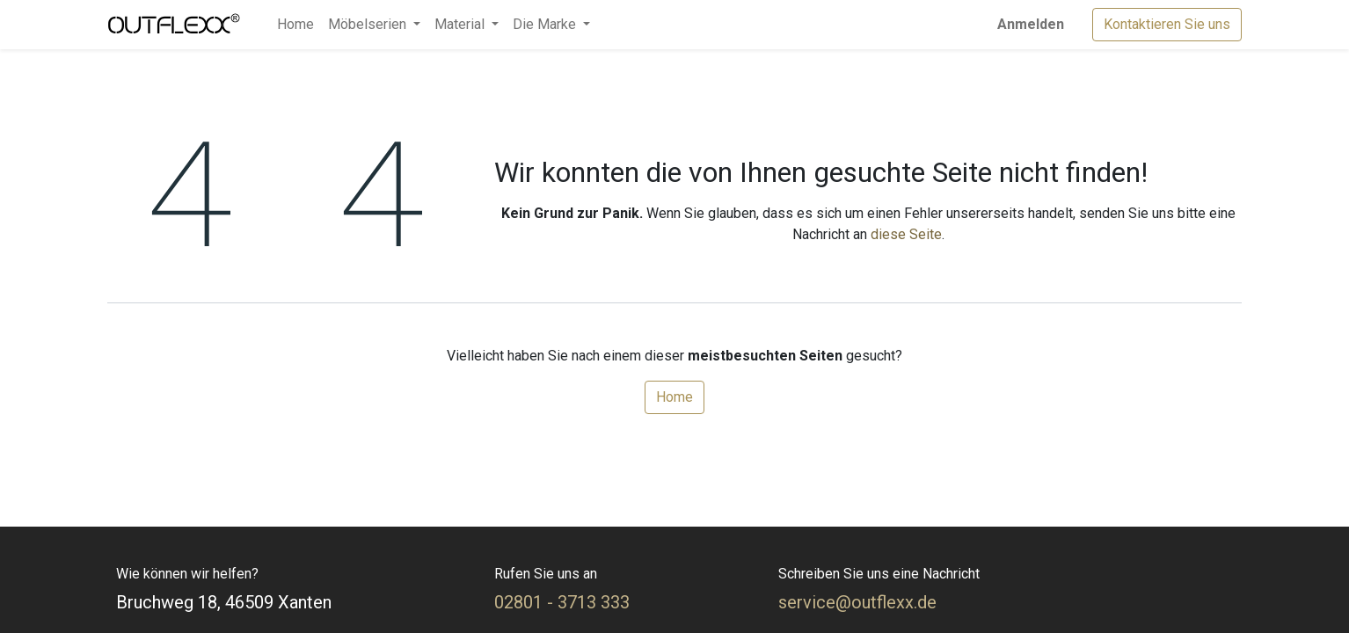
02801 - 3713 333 (562, 602)
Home (674, 397)
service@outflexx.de (857, 602)
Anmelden (1030, 24)
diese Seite (906, 234)
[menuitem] (295, 24)
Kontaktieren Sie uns (1167, 24)
